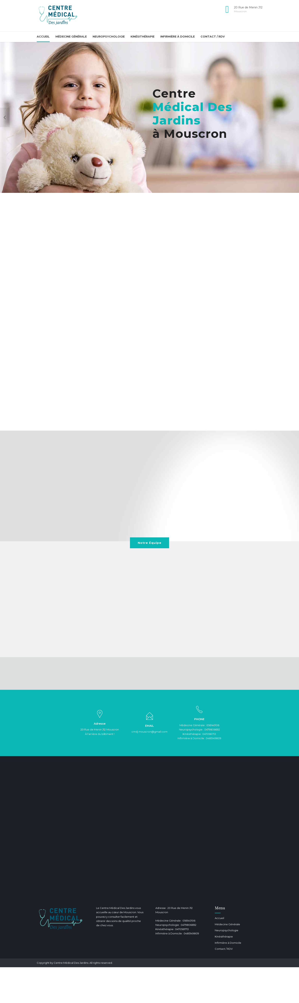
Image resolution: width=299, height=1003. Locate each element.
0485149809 (213, 738)
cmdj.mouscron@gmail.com (149, 732)
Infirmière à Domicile (177, 36)
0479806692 (212, 730)
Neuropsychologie (109, 36)
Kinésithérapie (142, 36)
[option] (149, 117)
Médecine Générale (71, 36)
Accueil (43, 36)
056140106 (212, 726)
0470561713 (209, 734)
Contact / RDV (213, 36)
